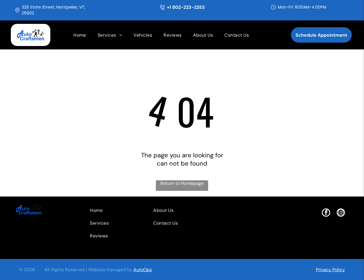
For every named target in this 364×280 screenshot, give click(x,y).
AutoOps (142, 270)
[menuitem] (80, 35)
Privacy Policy (330, 270)
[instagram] (341, 213)
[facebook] (326, 213)
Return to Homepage (182, 183)
